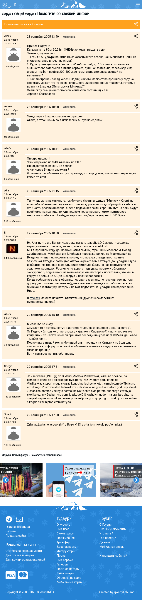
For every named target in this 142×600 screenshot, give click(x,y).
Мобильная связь (111, 546)
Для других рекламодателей (25, 559)
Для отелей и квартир (21, 555)
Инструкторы (66, 551)
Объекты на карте (69, 578)
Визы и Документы (112, 529)
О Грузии (105, 524)
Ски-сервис (65, 560)
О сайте (11, 531)
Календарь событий (113, 555)
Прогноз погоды (68, 569)
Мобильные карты (69, 582)
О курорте (63, 524)
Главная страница (18, 527)
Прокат (62, 555)
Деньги (104, 542)
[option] (71, 480)
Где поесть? (107, 538)
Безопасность (66, 546)
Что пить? (106, 533)
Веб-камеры (65, 573)
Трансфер (63, 542)
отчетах (35, 298)
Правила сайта (16, 535)
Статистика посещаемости (24, 551)
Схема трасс (65, 533)
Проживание (66, 538)
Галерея (62, 564)
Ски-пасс (63, 529)
